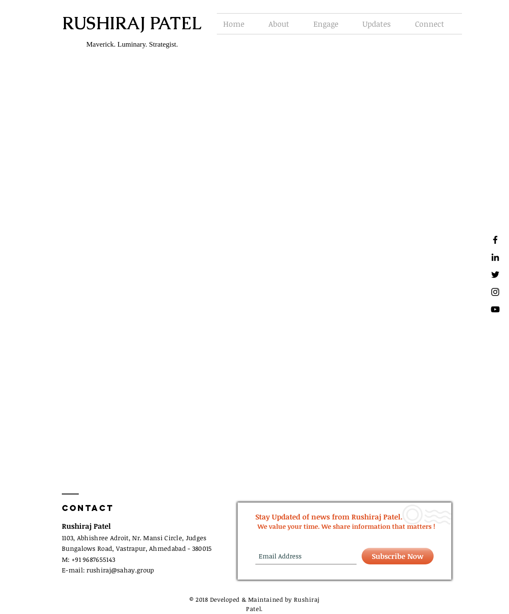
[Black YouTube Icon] (495, 309)
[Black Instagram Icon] (495, 292)
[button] (284, 24)
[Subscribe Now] (398, 556)
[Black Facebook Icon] (495, 239)
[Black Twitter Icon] (495, 274)
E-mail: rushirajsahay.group (108, 570)
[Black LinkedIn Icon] (495, 257)
